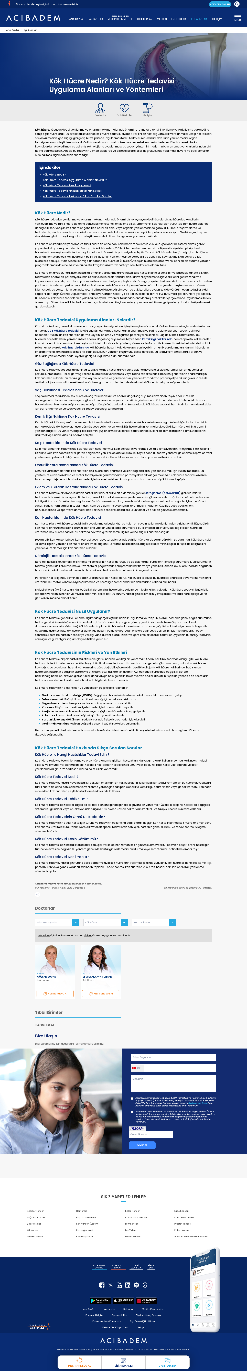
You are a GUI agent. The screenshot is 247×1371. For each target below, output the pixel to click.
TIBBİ (136, 1266)
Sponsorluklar (119, 1315)
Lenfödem (130, 1230)
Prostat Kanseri (182, 1223)
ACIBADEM (220, 4)
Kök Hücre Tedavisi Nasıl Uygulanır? (67, 185)
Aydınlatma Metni (198, 1103)
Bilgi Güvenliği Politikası (142, 1321)
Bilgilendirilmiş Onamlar (149, 1315)
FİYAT (151, 1266)
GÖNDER (142, 1145)
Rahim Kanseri (182, 1230)
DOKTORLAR (144, 19)
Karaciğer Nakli (84, 1230)
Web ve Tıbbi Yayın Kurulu (115, 1327)
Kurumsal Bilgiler (94, 1315)
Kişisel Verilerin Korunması (106, 1321)
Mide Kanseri (181, 1211)
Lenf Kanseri (131, 1223)
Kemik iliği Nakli (84, 1236)
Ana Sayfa (88, 1309)
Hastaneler (109, 1309)
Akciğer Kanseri (35, 1211)
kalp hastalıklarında (75, 347)
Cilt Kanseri (33, 1230)
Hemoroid (81, 1211)
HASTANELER (95, 19)
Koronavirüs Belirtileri (136, 1217)
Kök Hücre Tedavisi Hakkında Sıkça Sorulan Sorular (77, 196)
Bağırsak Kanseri (36, 1217)
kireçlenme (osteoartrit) (163, 493)
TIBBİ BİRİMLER (120, 17)
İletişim (141, 1327)
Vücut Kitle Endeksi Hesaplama (191, 1236)
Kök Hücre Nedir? (54, 174)
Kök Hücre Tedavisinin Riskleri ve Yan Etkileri (72, 191)
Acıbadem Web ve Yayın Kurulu (53, 883)
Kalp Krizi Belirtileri (86, 1217)
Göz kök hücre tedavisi (63, 330)
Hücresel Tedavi (44, 1024)
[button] (137, 1068)
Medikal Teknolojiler (153, 1309)
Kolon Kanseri (132, 1211)
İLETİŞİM (217, 19)
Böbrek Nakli (34, 1223)
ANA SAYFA (76, 19)
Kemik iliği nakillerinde (157, 339)
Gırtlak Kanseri (35, 1236)
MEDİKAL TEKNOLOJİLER (171, 19)
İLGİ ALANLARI (199, 19)
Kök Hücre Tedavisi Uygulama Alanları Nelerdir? (75, 180)
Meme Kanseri (133, 1236)
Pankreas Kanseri (184, 1217)
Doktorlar (128, 1309)
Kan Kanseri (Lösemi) (88, 1223)
